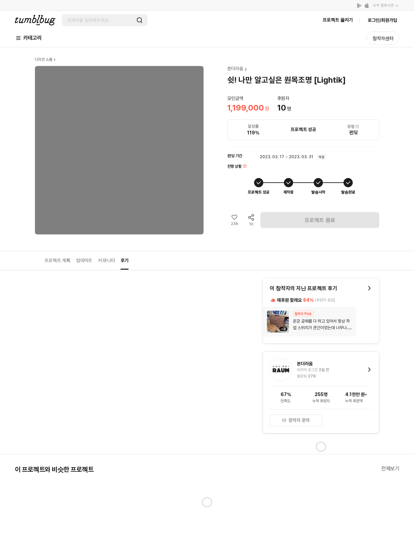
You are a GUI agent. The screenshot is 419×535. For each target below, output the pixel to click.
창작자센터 (382, 38)
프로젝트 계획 (57, 260)
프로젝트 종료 (320, 220)
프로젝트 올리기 (338, 19)
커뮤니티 (106, 260)
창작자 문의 (296, 420)
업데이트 (84, 260)
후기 (125, 260)
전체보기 (390, 469)
